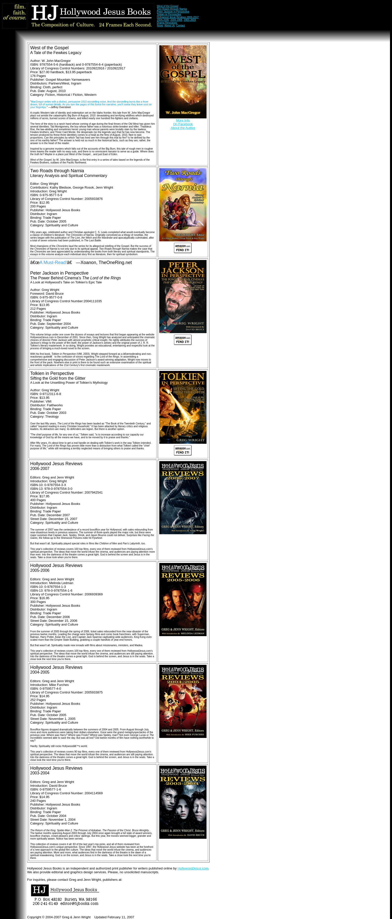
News (160, 25)
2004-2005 (176, 20)
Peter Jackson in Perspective (173, 11)
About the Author (183, 128)
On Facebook (183, 124)
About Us (170, 25)
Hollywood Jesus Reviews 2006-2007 (178, 17)
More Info (183, 120)
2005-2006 (163, 20)
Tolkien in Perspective (169, 14)
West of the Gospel (167, 6)
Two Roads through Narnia (172, 9)
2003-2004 (190, 20)
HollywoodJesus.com (193, 868)
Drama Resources (167, 22)
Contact (180, 25)
